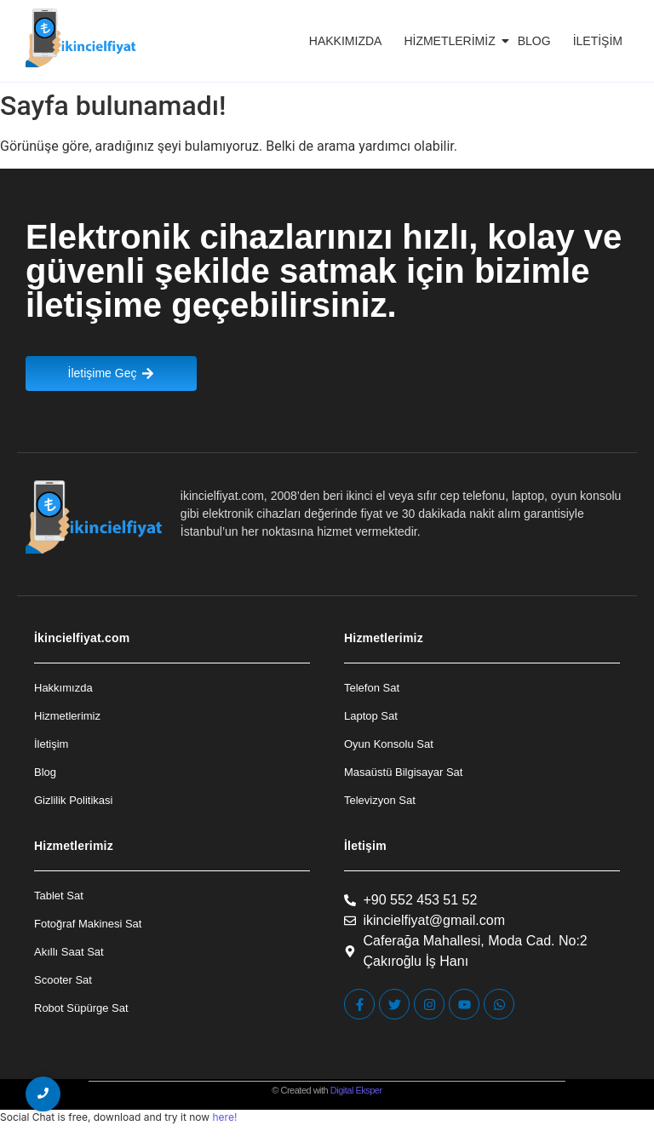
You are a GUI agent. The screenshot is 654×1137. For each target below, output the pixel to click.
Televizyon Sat (380, 800)
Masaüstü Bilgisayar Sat (403, 772)
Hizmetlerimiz (452, 41)
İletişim (597, 41)
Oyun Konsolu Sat (388, 744)
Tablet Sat (58, 895)
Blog (534, 41)
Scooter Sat (63, 979)
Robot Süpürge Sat (81, 1008)
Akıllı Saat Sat (69, 951)
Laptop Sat (371, 715)
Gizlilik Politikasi (73, 800)
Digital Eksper (356, 1090)
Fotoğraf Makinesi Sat (87, 923)
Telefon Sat (371, 687)
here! (224, 1117)
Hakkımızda (345, 41)
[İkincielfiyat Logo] (81, 38)
